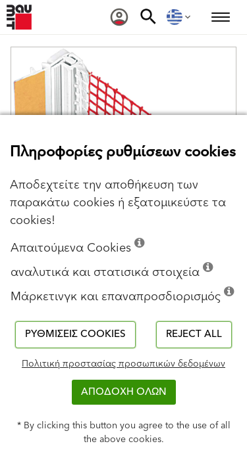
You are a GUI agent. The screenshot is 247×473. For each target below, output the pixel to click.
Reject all (194, 334)
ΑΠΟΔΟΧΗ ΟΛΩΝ (124, 392)
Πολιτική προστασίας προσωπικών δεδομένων (123, 364)
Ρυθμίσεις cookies (75, 334)
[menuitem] (119, 17)
